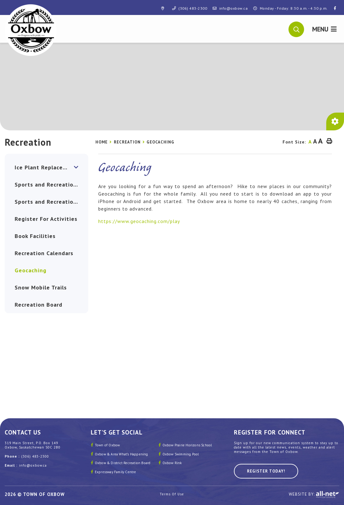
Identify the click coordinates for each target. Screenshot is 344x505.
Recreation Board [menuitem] (38, 304)
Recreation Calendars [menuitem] (44, 253)
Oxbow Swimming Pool (180, 454)
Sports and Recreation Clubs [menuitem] (51, 184)
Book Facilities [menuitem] (35, 236)
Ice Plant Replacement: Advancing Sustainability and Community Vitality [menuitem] (51, 167)
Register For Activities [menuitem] (46, 218)
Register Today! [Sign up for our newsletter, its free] (266, 471)
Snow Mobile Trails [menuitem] (41, 287)
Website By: (314, 494)
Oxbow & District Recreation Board (123, 463)
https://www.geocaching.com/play (139, 221)
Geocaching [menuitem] (30, 270)
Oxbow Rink (172, 463)
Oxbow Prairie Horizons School (187, 445)
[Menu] (324, 29)
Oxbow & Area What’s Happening (121, 454)
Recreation (127, 142)
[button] (296, 28)
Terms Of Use (172, 494)
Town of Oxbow (107, 445)
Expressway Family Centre (115, 472)
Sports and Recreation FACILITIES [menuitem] (51, 201)
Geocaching (160, 142)
